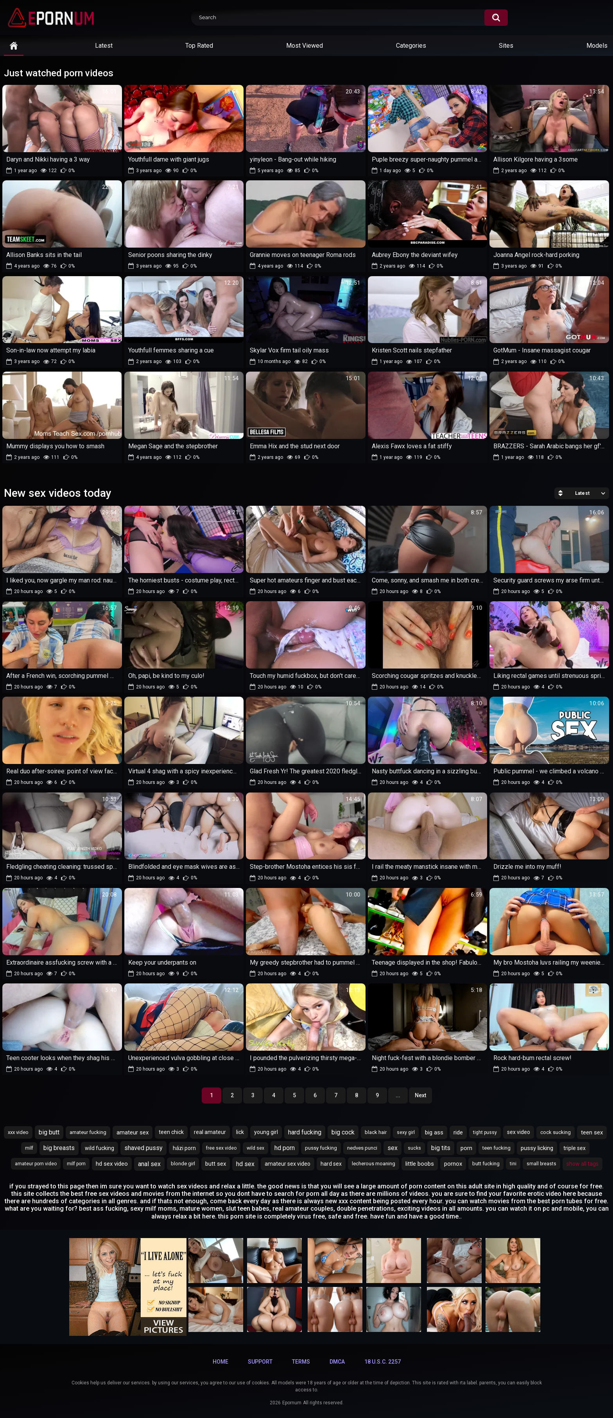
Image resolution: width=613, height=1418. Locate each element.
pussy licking (537, 1148)
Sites (506, 45)
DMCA (337, 1362)
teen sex (592, 1132)
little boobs (419, 1163)
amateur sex (133, 1132)
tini (513, 1163)
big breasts (59, 1148)
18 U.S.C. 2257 (382, 1362)
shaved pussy (143, 1148)
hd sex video (112, 1163)
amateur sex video (287, 1164)
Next (420, 1095)
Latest (104, 45)
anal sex (149, 1164)
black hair (376, 1132)
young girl (266, 1132)
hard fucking (304, 1132)
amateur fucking (88, 1132)
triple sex (574, 1148)
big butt (49, 1132)
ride (458, 1132)
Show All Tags (582, 1164)
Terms (301, 1362)
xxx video (18, 1132)
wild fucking (99, 1148)
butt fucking (486, 1163)
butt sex (215, 1163)
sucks (414, 1148)
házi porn (184, 1148)
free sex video (221, 1148)
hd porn (284, 1148)
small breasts (541, 1163)
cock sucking (555, 1132)
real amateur (210, 1132)
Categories (411, 45)
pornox (453, 1163)
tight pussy (485, 1132)
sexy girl (406, 1132)
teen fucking (496, 1148)
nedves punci (362, 1148)
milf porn (76, 1163)
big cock (343, 1132)
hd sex (245, 1164)
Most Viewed (304, 45)
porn (466, 1148)
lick (240, 1132)
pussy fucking (321, 1148)
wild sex (255, 1148)
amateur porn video (36, 1163)
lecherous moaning (373, 1163)
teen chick (171, 1132)
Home (220, 1362)
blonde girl (183, 1163)
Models (597, 45)
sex (392, 1148)
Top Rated (199, 45)
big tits (440, 1148)
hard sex (331, 1164)
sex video (518, 1132)
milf (29, 1148)
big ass (434, 1132)
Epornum (291, 1402)
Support (260, 1362)
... (398, 1095)
